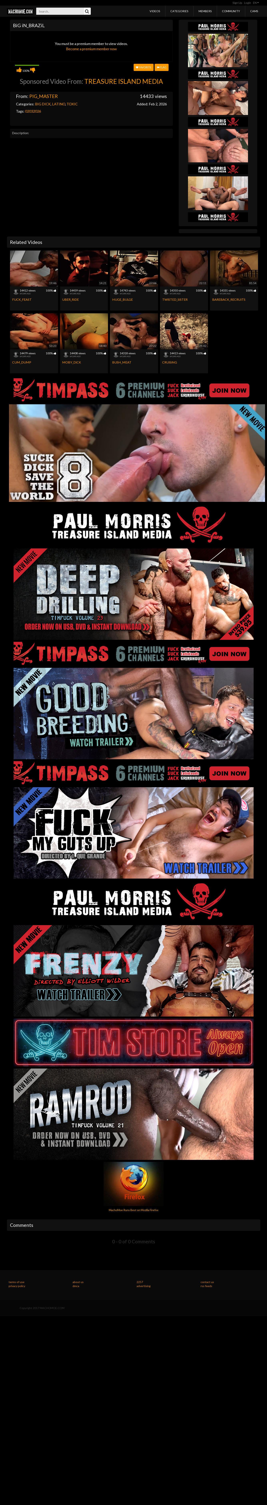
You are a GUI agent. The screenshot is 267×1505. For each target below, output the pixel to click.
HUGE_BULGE (122, 299)
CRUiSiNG (169, 362)
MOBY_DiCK (71, 362)
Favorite (143, 67)
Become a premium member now (91, 49)
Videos (155, 11)
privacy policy (17, 1286)
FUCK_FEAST (22, 299)
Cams (254, 11)
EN (256, 2)
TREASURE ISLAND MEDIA (123, 81)
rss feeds (206, 1286)
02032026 (33, 111)
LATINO (58, 104)
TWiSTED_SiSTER (175, 299)
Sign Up (237, 2)
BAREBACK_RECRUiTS (228, 299)
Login (247, 2)
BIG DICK (43, 104)
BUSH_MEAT (121, 362)
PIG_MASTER (43, 96)
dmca (76, 1286)
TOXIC (72, 104)
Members (205, 11)
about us (78, 1282)
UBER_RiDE (70, 299)
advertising (144, 1286)
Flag (161, 67)
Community (231, 11)
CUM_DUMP (21, 362)
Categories (179, 11)
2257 (140, 1282)
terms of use (16, 1282)
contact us (207, 1282)
